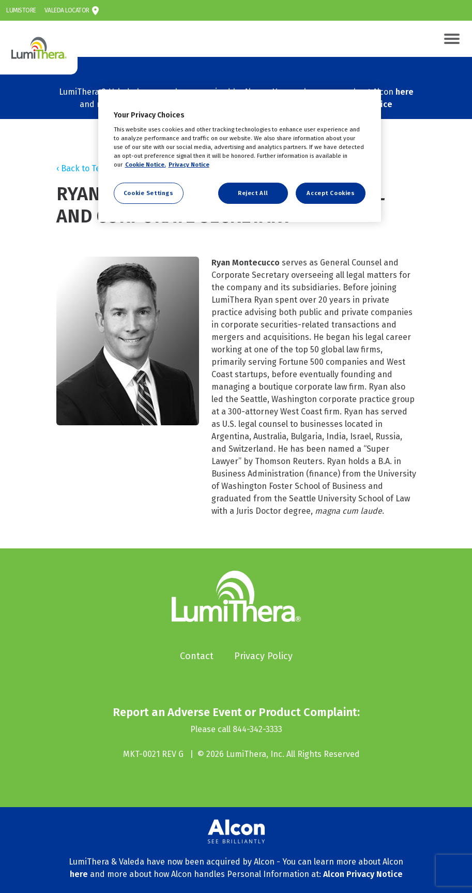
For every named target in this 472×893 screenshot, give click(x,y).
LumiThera (12, 27)
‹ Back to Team (84, 168)
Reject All (253, 193)
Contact (197, 656)
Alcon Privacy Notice (363, 874)
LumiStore (21, 10)
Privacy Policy (263, 656)
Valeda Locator (66, 10)
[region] (240, 156)
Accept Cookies (331, 193)
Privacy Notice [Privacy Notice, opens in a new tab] (189, 164)
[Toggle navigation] (452, 38)
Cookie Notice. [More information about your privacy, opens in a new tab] (145, 164)
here (404, 92)
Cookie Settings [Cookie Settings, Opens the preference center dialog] (149, 193)
